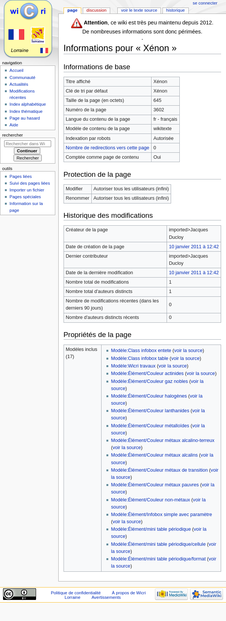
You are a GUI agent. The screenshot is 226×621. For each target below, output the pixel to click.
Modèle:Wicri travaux (133, 366)
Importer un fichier (26, 190)
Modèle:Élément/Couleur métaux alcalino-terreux (162, 440)
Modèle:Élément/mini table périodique (151, 529)
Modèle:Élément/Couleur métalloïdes (150, 425)
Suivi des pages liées (29, 183)
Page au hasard (24, 118)
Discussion (96, 10)
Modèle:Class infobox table (139, 358)
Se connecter (205, 3)
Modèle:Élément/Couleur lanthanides (150, 410)
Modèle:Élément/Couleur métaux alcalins (154, 455)
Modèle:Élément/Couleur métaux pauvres (155, 484)
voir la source (188, 350)
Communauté (22, 77)
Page (72, 10)
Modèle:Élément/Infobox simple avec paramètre (161, 514)
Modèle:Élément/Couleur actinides (147, 373)
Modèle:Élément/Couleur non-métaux (150, 500)
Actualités (18, 84)
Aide (13, 125)
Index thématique (25, 111)
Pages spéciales (25, 196)
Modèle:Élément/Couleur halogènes (149, 396)
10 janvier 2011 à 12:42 (194, 246)
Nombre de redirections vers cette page (107, 147)
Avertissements (106, 597)
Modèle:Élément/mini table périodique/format (158, 559)
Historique (175, 10)
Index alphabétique (27, 104)
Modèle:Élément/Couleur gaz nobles (149, 381)
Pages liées (20, 176)
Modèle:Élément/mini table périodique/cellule (158, 544)
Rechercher (12, 135)
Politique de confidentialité (76, 593)
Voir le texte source (139, 10)
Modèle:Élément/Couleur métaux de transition (159, 470)
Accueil (16, 70)
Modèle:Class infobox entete (141, 350)
